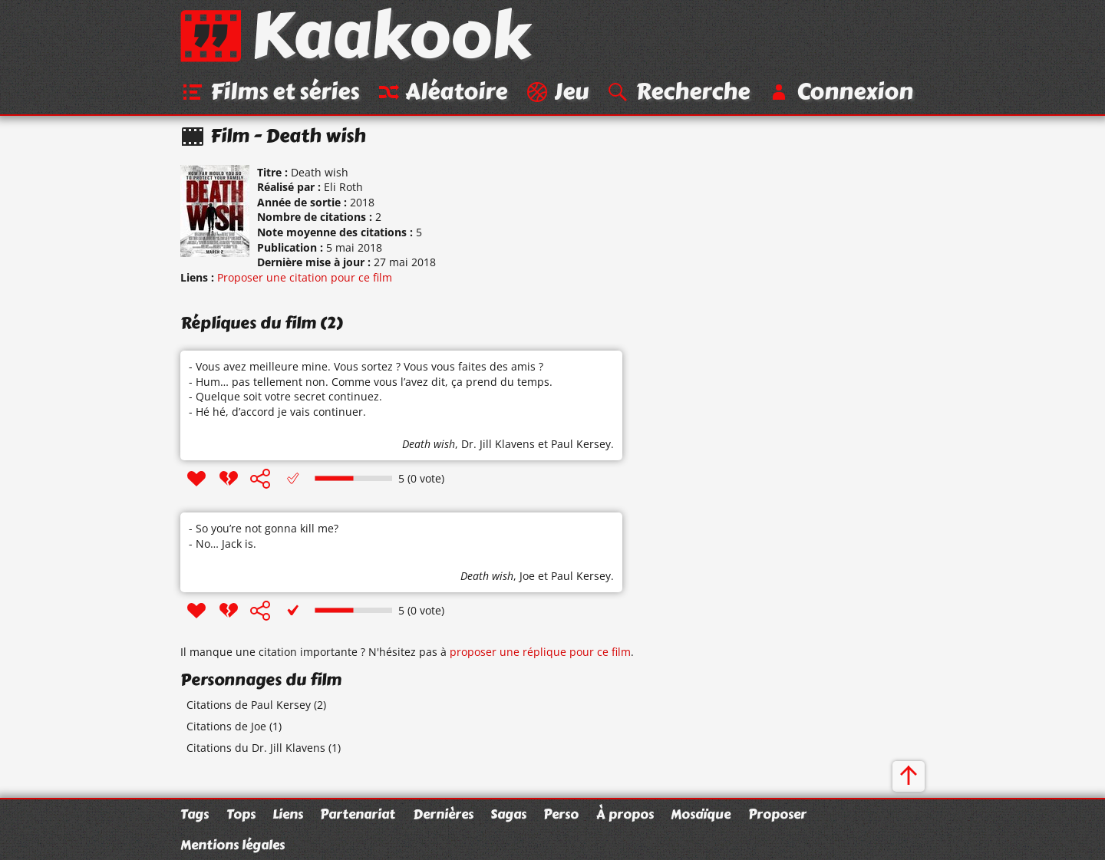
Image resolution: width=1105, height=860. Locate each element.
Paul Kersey (581, 444)
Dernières (443, 814)
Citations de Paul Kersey (248, 704)
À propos (625, 814)
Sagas (508, 814)
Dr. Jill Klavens (498, 444)
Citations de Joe (226, 726)
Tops (241, 814)
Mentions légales (232, 845)
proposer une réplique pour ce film (540, 651)
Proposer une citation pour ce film (304, 277)
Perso (561, 814)
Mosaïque (701, 814)
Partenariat (357, 814)
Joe (527, 575)
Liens (287, 814)
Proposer (777, 814)
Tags (194, 814)
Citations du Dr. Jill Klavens (255, 747)
